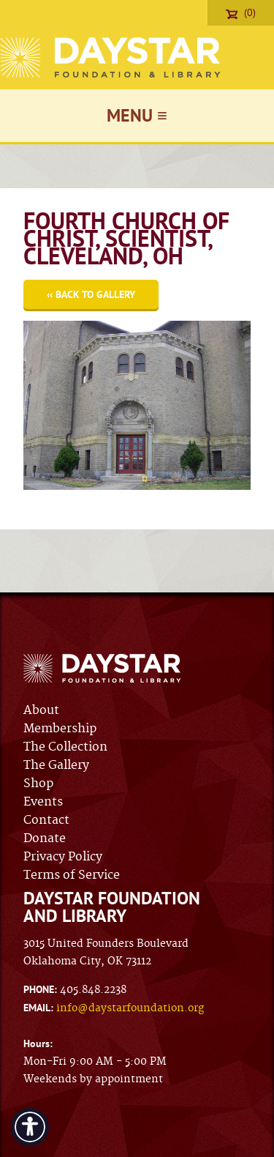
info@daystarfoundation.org (130, 1008)
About (41, 710)
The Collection (65, 747)
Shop (38, 783)
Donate (44, 838)
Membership (59, 728)
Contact (46, 820)
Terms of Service (71, 875)
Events (43, 802)
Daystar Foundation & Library (111, 57)
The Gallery (56, 765)
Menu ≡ (137, 115)
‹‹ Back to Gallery (91, 294)
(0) (241, 12)
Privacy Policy (62, 856)
